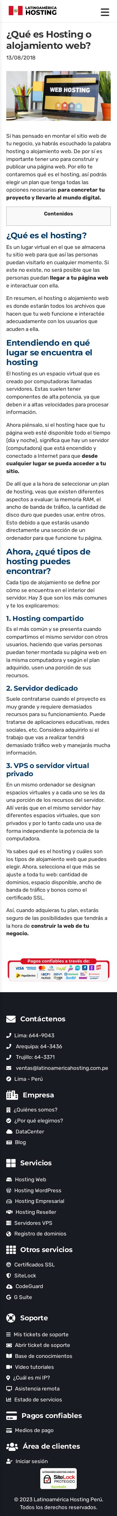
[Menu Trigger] (105, 11)
